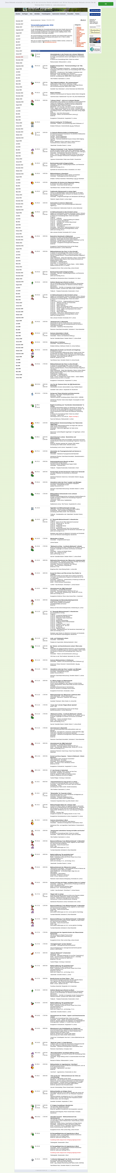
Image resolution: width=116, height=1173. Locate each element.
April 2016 (18, 80)
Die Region (25, 14)
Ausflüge (79, 28)
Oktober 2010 (19, 278)
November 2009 (19, 311)
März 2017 (18, 47)
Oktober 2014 (19, 134)
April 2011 (18, 260)
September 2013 (19, 173)
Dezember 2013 (19, 164)
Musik (78, 38)
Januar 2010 (19, 305)
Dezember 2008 (19, 344)
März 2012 (18, 227)
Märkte (78, 37)
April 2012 (18, 224)
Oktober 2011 (19, 242)
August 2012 (19, 212)
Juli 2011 (18, 251)
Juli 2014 (18, 143)
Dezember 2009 (19, 308)
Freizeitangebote (46, 14)
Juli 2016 (18, 71)
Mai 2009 (18, 329)
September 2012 (19, 209)
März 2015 (18, 119)
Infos (31, 14)
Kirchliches (79, 35)
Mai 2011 (18, 257)
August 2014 (19, 140)
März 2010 (18, 299)
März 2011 (18, 263)
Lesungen (79, 36)
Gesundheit (70, 14)
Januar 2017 (19, 53)
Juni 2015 (18, 110)
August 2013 (19, 176)
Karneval (79, 32)
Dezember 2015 (19, 92)
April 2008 (18, 368)
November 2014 (19, 131)
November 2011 (19, 239)
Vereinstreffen (80, 43)
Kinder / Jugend (81, 33)
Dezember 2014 (19, 128)
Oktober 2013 (19, 170)
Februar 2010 (19, 302)
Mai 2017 (18, 42)
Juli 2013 (18, 179)
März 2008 (18, 371)
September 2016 (19, 65)
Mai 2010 (18, 293)
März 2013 (18, 191)
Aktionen (79, 27)
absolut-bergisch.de (35, 20)
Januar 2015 (19, 125)
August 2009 (19, 320)
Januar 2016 (19, 89)
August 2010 (19, 284)
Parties (78, 40)
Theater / (81, 42)
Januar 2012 (19, 233)
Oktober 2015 (19, 98)
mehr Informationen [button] (59, 5)
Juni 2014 (18, 146)
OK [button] (106, 4)
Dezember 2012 (19, 200)
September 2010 (19, 281)
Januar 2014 (19, 161)
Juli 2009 (18, 323)
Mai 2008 (18, 365)
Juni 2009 (18, 326)
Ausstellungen (80, 29)
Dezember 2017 (19, 21)
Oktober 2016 (19, 62)
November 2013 (19, 167)
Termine (77, 14)
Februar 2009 (19, 338)
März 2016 (18, 83)
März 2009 (18, 335)
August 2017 (19, 33)
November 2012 (19, 203)
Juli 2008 (18, 359)
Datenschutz (63, 1170)
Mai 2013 (18, 185)
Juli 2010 (18, 287)
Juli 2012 (18, 215)
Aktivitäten (37, 14)
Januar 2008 (19, 377)
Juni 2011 (18, 254)
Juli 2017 (18, 36)
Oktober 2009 (19, 314)
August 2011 (19, 248)
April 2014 (18, 152)
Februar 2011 (19, 266)
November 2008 (19, 347)
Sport (78, 41)
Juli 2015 (18, 107)
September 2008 (19, 353)
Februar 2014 (19, 158)
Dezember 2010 (19, 272)
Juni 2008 (18, 362)
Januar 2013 (19, 197)
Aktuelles (17, 14)
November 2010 (19, 275)
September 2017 (19, 30)
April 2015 (18, 116)
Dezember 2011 (19, 236)
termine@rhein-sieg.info (50, 42)
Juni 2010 (18, 290)
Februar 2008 (19, 374)
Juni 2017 (18, 39)
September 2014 (19, 137)
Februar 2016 (19, 86)
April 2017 (18, 44)
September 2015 (19, 101)
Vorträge (79, 45)
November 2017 (19, 24)
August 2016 (19, 68)
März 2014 (18, 155)
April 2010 (18, 296)
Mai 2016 (18, 77)
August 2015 (19, 104)
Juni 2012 (18, 218)
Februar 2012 (19, 230)
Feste (78, 31)
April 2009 (18, 332)
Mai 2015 (18, 113)
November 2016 (19, 59)
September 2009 (19, 317)
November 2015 (19, 95)
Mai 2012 (18, 221)
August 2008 (19, 356)
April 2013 (18, 188)
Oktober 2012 (19, 206)
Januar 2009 (19, 341)
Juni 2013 (18, 182)
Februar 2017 (19, 50)
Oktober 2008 (19, 350)
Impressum (53, 1170)
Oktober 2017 (19, 27)
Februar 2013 (19, 194)
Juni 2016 (18, 74)
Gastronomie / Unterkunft (58, 14)
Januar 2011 (19, 269)
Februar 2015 (19, 122)
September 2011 (19, 245)
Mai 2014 (18, 149)
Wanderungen (80, 46)
